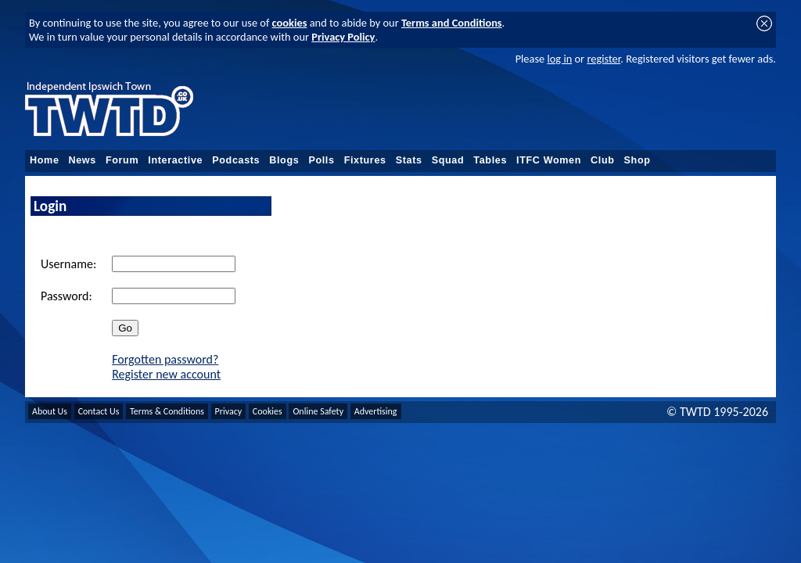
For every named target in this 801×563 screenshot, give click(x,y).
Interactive (175, 160)
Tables (490, 160)
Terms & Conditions (167, 411)
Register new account (166, 374)
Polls (321, 160)
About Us (49, 411)
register (603, 59)
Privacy (228, 411)
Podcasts (236, 160)
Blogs (284, 160)
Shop (637, 160)
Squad (448, 160)
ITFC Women (548, 160)
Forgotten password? (165, 359)
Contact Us (99, 411)
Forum (122, 160)
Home (44, 160)
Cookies (267, 411)
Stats (409, 160)
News (82, 160)
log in (559, 59)
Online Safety (318, 411)
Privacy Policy (343, 37)
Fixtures (365, 160)
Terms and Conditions (451, 23)
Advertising (375, 411)
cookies (289, 23)
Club (603, 160)
